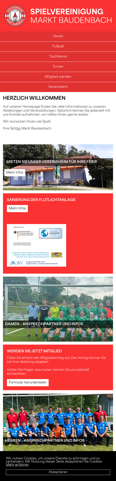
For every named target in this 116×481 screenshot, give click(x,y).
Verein (58, 36)
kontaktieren (16, 374)
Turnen (58, 66)
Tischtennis (58, 56)
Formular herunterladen (28, 382)
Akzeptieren (58, 472)
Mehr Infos (14, 172)
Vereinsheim (58, 87)
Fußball (58, 46)
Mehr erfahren (17, 465)
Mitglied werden (58, 77)
